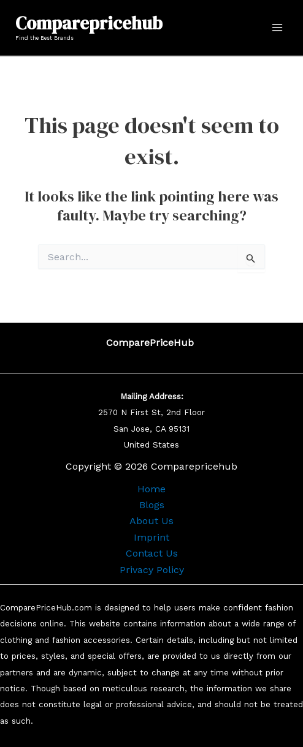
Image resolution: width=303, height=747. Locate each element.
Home (151, 489)
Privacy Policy (152, 570)
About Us (151, 521)
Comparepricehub (89, 23)
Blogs (151, 505)
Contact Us (152, 553)
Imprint (151, 537)
